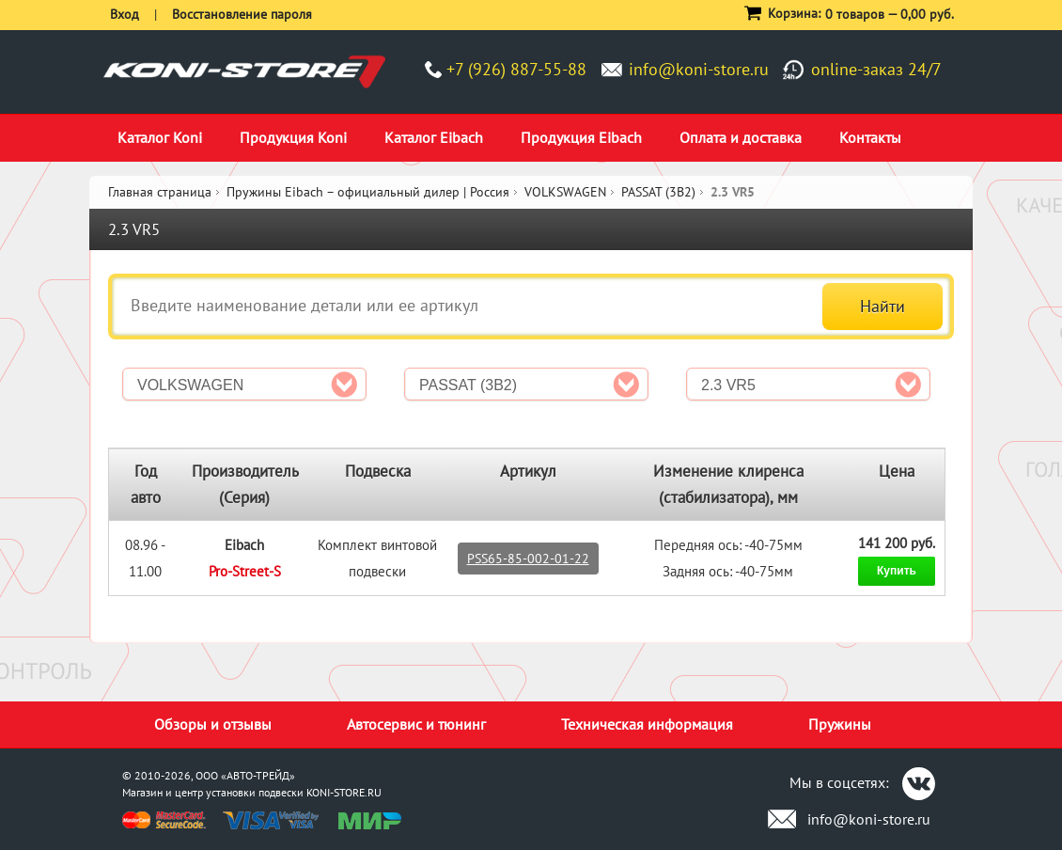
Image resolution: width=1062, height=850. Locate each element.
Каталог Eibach (433, 137)
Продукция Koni (293, 137)
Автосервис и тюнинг (416, 724)
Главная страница (159, 191)
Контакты (870, 137)
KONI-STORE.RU (344, 792)
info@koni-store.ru (699, 69)
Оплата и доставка (740, 137)
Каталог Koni (159, 137)
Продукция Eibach (581, 137)
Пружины (839, 724)
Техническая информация (647, 724)
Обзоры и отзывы (213, 724)
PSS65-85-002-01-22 (528, 558)
